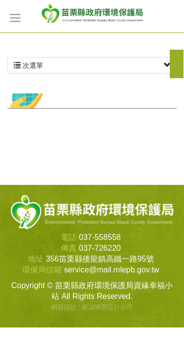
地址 (35, 259)
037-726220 (100, 248)
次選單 (92, 65)
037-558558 (100, 237)
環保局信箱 (42, 270)
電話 (69, 237)
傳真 (69, 248)
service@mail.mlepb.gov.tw (111, 270)
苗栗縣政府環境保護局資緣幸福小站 (92, 13)
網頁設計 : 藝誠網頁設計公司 (92, 307)
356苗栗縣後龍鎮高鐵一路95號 (100, 259)
